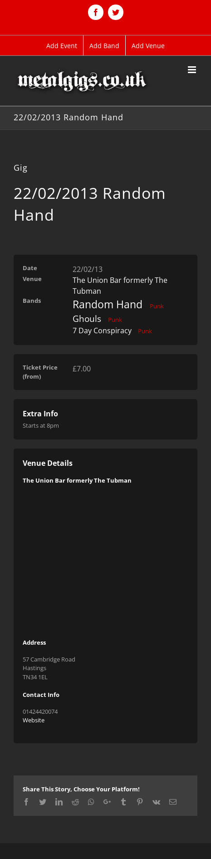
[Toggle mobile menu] (192, 69)
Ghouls (87, 319)
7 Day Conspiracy (102, 331)
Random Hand (107, 304)
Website (33, 720)
